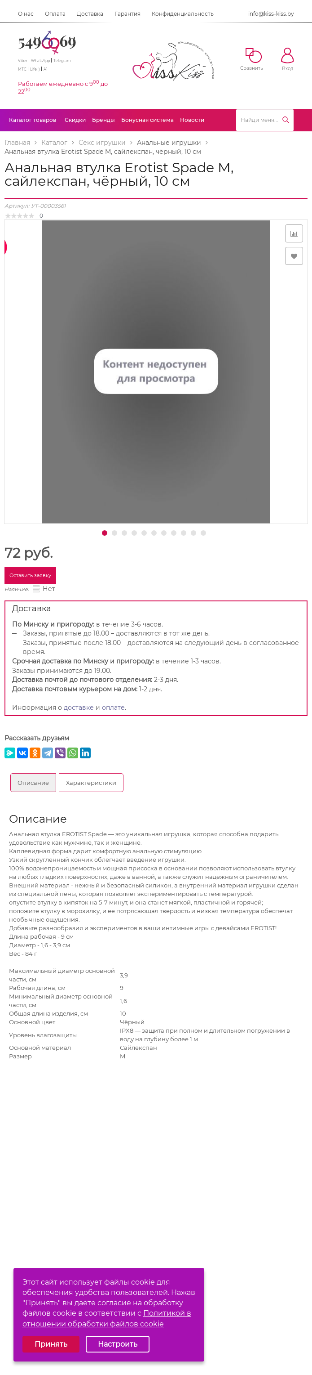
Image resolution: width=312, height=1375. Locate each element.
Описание (33, 782)
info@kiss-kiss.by (271, 13)
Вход (287, 60)
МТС (22, 69)
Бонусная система (147, 119)
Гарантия (127, 13)
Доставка (90, 13)
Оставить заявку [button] (30, 575)
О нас (26, 13)
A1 (46, 69)
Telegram (62, 60)
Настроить (117, 1344)
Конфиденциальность (183, 13)
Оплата (55, 13)
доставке (79, 707)
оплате (113, 707)
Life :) (35, 69)
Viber (22, 60)
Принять (51, 1344)
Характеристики (91, 782)
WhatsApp (40, 60)
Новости (192, 119)
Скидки (75, 119)
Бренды (103, 119)
